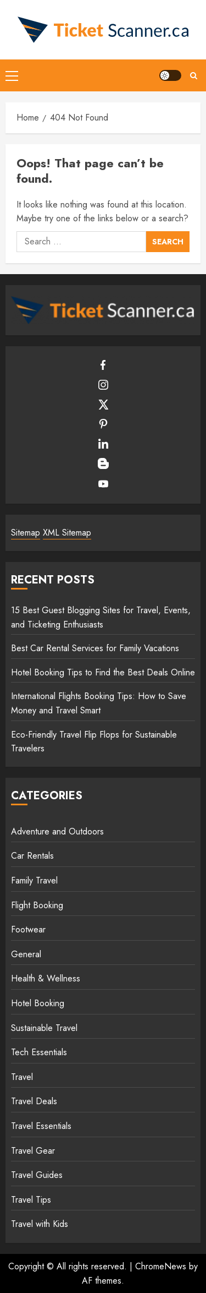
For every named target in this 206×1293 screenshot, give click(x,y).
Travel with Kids (39, 1224)
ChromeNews (160, 1266)
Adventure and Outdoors (57, 831)
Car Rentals (32, 855)
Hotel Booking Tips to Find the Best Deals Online (103, 672)
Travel (22, 1077)
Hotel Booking (37, 1003)
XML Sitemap (67, 532)
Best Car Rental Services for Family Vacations (95, 648)
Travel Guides (37, 1175)
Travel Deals (34, 1101)
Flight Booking (37, 905)
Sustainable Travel (44, 1028)
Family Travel (34, 880)
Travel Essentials (41, 1126)
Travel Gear (33, 1150)
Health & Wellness (45, 978)
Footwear (28, 929)
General (26, 954)
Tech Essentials (39, 1052)
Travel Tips (31, 1199)
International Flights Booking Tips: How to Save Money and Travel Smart (98, 703)
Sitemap (25, 532)
